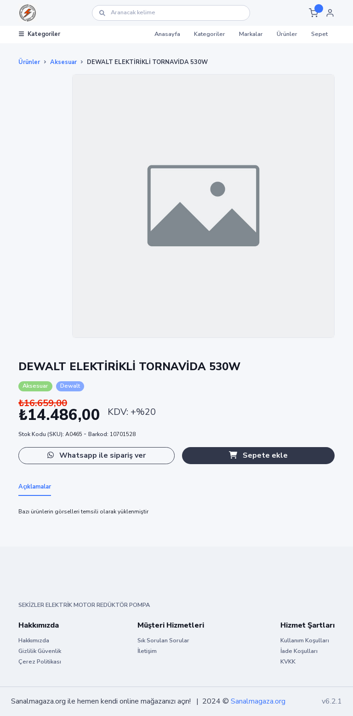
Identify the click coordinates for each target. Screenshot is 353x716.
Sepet (319, 34)
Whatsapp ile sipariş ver (96, 455)
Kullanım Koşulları (304, 640)
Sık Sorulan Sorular (163, 640)
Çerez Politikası (39, 662)
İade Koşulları (299, 651)
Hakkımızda (33, 640)
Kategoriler (39, 34)
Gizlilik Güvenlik (39, 651)
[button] (313, 13)
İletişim (147, 651)
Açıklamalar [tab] (34, 487)
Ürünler (287, 34)
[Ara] (171, 12)
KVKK (288, 662)
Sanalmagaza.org (258, 701)
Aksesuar (63, 62)
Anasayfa (167, 34)
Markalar (251, 34)
